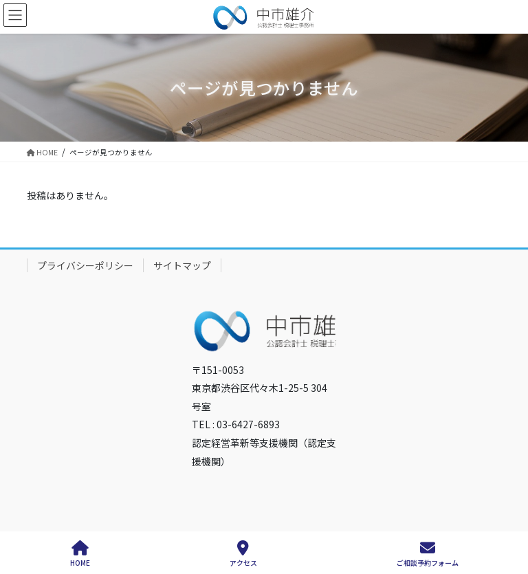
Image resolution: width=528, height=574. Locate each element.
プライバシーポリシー (85, 265)
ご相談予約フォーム (428, 553)
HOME (80, 553)
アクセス (243, 553)
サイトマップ (182, 265)
